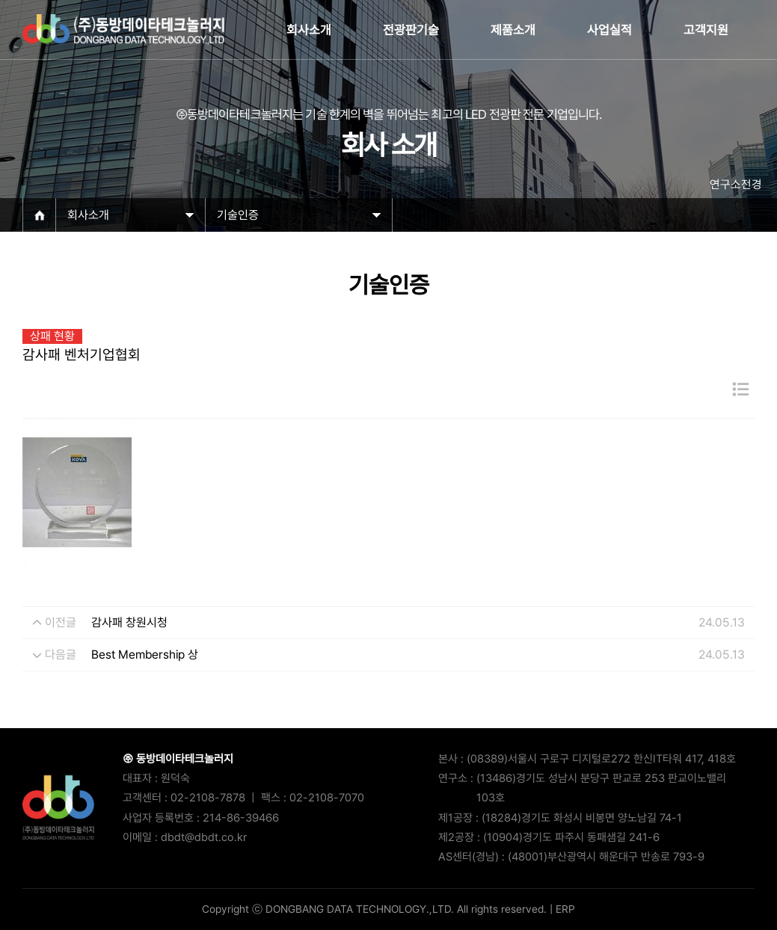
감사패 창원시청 (129, 622)
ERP (565, 909)
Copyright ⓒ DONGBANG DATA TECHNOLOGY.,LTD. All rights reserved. (374, 909)
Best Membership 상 (144, 654)
